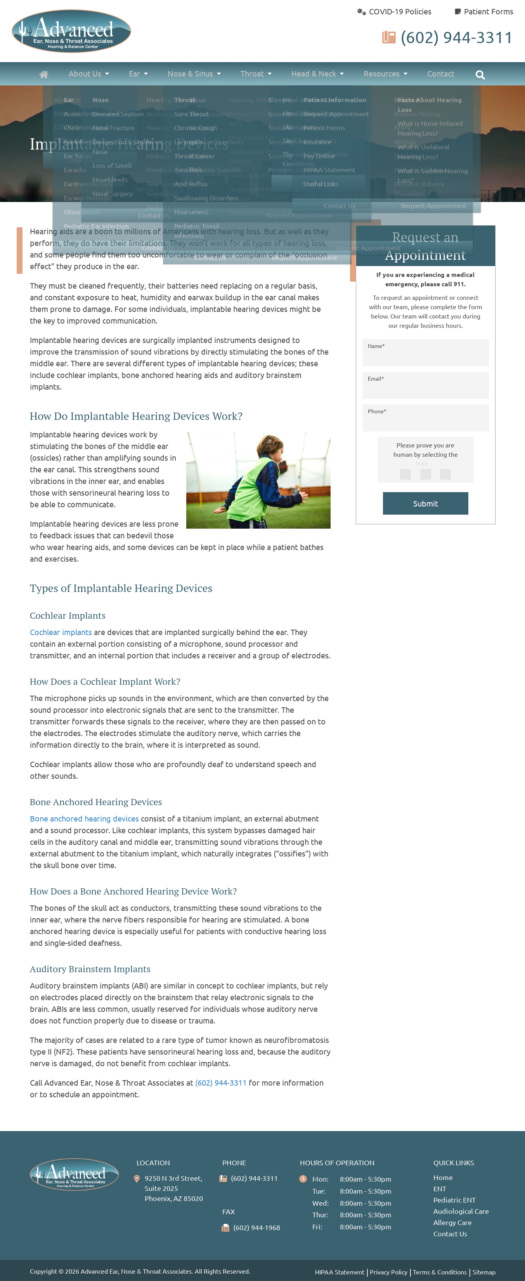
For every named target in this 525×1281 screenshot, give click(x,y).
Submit (425, 503)
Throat (253, 73)
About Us (87, 73)
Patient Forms (484, 11)
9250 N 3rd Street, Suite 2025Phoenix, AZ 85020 (176, 1188)
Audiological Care (461, 1211)
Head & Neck (314, 73)
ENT (439, 1188)
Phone (377, 410)
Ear (136, 73)
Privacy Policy (388, 1271)
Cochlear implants (61, 632)
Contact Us (450, 1233)
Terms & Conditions (440, 1271)
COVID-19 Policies (393, 11)
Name (376, 345)
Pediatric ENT (454, 1200)
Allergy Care (452, 1222)
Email (376, 378)
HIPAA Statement (339, 1271)
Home (443, 1177)
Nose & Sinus (191, 73)
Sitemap (484, 1272)
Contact (440, 73)
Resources (382, 73)
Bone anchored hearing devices (85, 818)
